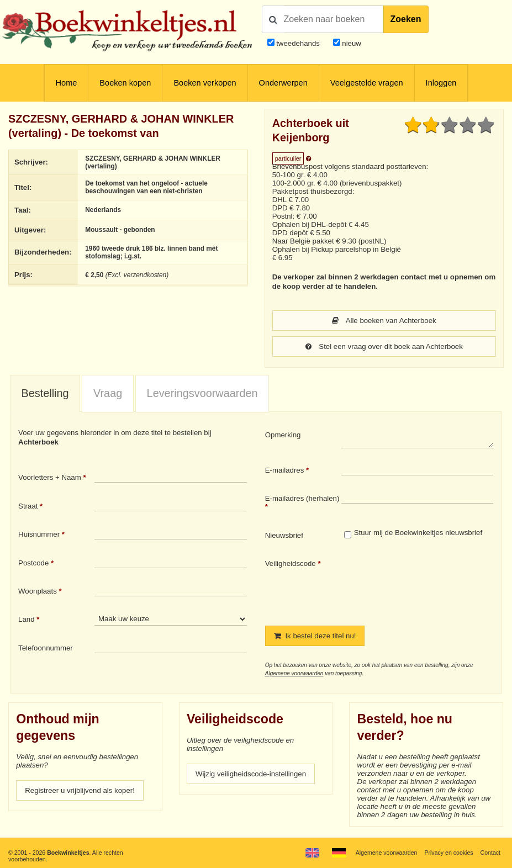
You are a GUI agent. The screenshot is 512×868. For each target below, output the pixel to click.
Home (66, 82)
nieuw (350, 43)
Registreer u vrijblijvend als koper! (80, 790)
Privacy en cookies (448, 852)
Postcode (33, 563)
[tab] (45, 394)
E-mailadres (284, 470)
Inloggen (441, 82)
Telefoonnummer (45, 648)
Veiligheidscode (290, 563)
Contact (490, 852)
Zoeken (405, 19)
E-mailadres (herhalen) (302, 498)
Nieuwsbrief (284, 535)
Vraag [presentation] (107, 393)
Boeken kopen (125, 82)
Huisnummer (39, 534)
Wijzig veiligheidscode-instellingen (251, 774)
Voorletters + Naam (49, 477)
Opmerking (283, 435)
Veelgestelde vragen (366, 82)
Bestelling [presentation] (45, 393)
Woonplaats (37, 591)
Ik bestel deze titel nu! (315, 636)
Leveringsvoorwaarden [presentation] (202, 393)
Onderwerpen (283, 82)
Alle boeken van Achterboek (384, 320)
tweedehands (298, 43)
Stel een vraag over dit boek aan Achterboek (384, 346)
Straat (28, 506)
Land (26, 619)
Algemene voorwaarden (294, 673)
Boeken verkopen (204, 82)
